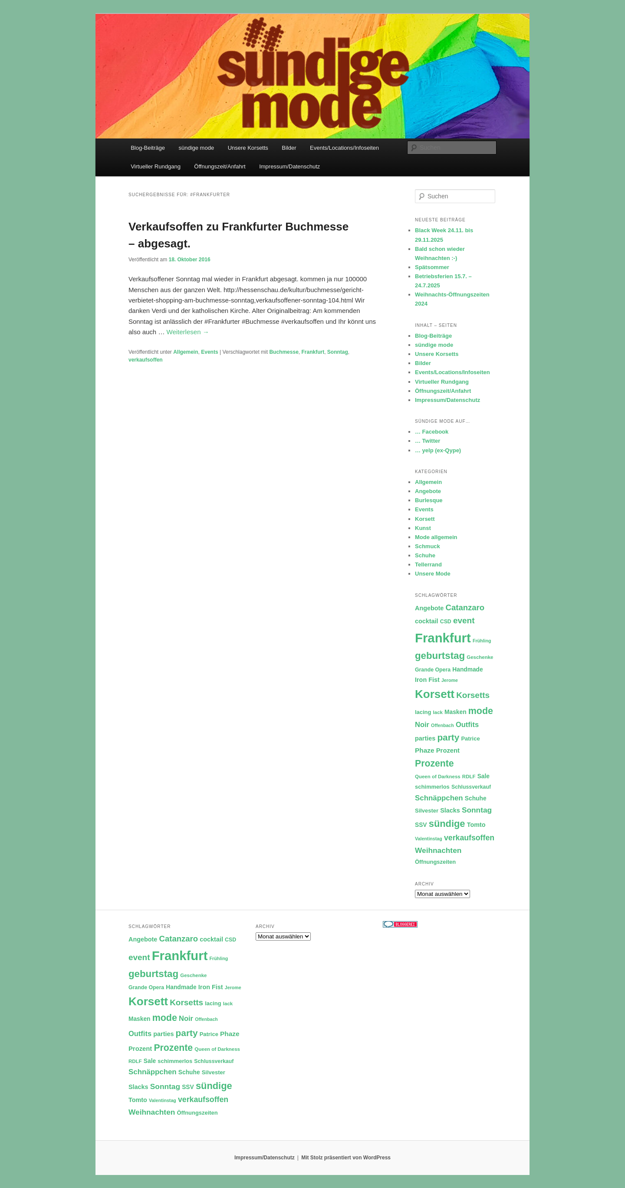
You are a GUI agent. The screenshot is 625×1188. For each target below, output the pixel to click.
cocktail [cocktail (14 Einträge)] (426, 621)
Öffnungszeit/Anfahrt (219, 166)
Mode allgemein (436, 537)
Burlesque (429, 500)
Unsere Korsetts (248, 148)
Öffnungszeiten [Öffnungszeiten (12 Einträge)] (435, 862)
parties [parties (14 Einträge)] (425, 738)
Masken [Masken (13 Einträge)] (455, 712)
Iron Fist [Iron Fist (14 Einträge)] (427, 679)
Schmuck (427, 546)
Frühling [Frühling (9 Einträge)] (482, 640)
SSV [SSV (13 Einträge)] (421, 825)
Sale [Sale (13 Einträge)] (483, 776)
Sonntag (337, 352)
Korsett (425, 519)
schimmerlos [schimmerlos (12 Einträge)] (432, 786)
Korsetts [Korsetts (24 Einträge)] (473, 695)
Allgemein (185, 352)
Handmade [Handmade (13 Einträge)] (467, 669)
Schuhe (425, 555)
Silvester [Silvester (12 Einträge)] (426, 810)
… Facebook (431, 431)
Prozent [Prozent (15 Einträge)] (448, 750)
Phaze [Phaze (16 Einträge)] (424, 750)
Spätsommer (432, 267)
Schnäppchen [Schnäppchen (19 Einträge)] (439, 798)
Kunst (423, 528)
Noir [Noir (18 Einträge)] (422, 724)
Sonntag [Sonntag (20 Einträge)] (477, 810)
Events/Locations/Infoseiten (344, 148)
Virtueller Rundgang (156, 166)
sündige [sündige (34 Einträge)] (447, 823)
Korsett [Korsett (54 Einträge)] (434, 694)
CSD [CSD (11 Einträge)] (445, 622)
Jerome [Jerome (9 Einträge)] (449, 680)
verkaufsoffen (145, 360)
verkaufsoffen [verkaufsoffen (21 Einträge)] (469, 837)
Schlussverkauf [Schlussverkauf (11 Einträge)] (471, 787)
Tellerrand (428, 564)
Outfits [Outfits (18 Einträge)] (467, 724)
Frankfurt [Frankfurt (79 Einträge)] (443, 638)
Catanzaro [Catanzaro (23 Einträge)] (465, 607)
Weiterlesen (188, 332)
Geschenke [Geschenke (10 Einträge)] (480, 657)
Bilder (289, 148)
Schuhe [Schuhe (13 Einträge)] (476, 798)
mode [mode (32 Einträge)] (480, 711)
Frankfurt (312, 352)
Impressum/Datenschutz (289, 166)
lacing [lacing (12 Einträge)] (423, 712)
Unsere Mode (433, 573)
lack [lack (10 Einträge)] (438, 712)
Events (209, 352)
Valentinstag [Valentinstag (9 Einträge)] (428, 838)
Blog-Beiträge (148, 148)
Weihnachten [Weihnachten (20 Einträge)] (438, 850)
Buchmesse (283, 352)
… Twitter (427, 441)
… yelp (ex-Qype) (438, 450)
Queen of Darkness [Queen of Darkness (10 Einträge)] (438, 776)
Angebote (428, 491)
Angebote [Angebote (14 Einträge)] (429, 608)
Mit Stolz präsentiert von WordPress (346, 1158)
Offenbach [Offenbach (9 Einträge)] (442, 725)
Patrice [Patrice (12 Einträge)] (470, 738)
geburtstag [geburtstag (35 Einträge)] (440, 655)
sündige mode (196, 148)
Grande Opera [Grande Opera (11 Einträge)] (433, 670)
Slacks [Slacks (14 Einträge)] (450, 810)
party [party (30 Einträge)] (448, 737)
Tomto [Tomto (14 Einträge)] (476, 824)
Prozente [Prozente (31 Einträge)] (434, 763)
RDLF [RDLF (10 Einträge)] (469, 776)
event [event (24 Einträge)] (464, 620)
